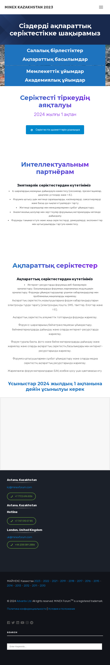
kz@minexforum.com (19, 487)
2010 (42, 585)
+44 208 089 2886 (22, 544)
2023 (37, 581)
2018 (71, 581)
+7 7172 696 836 (21, 496)
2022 (46, 581)
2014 (10, 585)
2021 (54, 581)
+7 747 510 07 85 (21, 521)
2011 (34, 585)
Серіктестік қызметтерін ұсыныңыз (55, 129)
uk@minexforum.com (19, 537)
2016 (88, 581)
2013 (18, 585)
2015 (96, 581)
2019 (63, 581)
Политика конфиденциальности (26, 608)
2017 (79, 581)
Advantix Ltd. (24, 601)
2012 (26, 585)
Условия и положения (61, 608)
